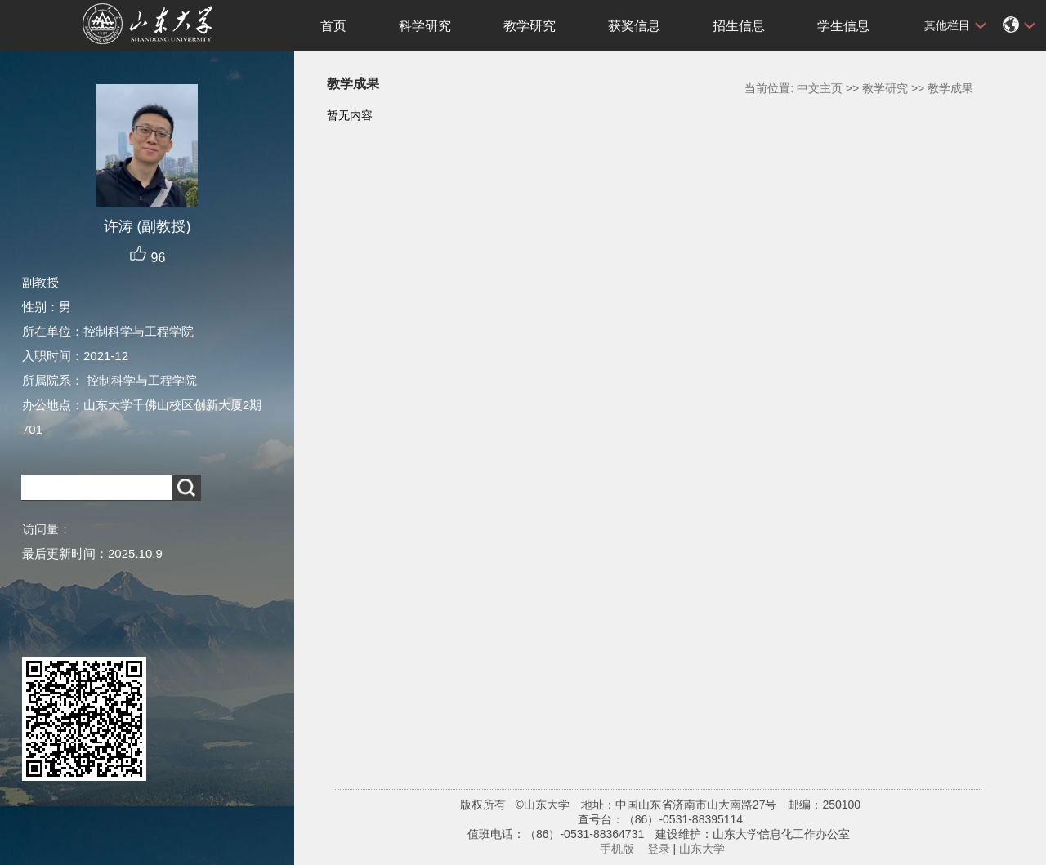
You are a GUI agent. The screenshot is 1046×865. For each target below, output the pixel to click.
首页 (333, 26)
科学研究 (425, 26)
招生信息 (739, 26)
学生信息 (843, 26)
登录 (658, 848)
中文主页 (820, 88)
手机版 (617, 848)
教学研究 (529, 26)
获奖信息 (634, 26)
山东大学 (702, 848)
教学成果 (950, 88)
